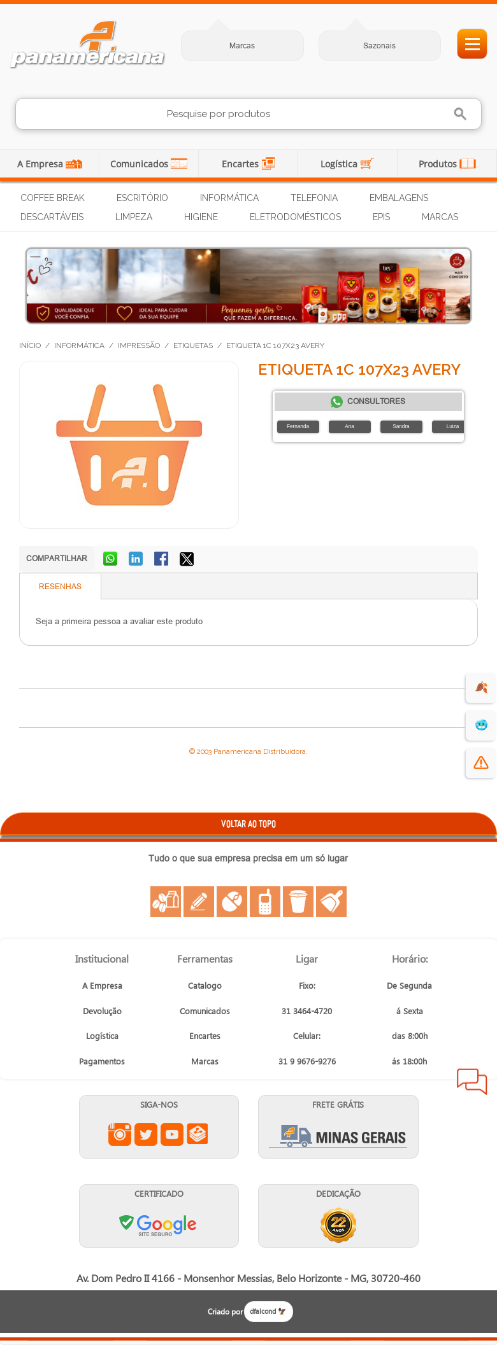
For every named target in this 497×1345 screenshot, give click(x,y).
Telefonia (314, 198)
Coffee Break (52, 198)
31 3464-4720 (307, 1010)
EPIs (381, 217)
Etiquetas (193, 345)
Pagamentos (102, 1061)
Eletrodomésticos (295, 217)
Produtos (439, 164)
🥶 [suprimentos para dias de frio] (481, 725)
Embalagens (399, 198)
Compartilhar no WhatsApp (111, 560)
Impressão (139, 345)
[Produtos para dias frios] (248, 285)
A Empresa (41, 164)
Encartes (241, 164)
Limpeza (133, 217)
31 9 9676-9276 (307, 1061)
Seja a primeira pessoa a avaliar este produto (119, 621)
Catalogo (205, 985)
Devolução (102, 1010)
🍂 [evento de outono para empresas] (481, 687)
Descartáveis (51, 217)
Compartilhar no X (188, 560)
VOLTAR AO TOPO (248, 824)
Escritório (142, 198)
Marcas (242, 45)
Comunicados (140, 164)
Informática (229, 198)
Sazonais (379, 45)
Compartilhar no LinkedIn (137, 560)
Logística (340, 164)
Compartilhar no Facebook (162, 560)
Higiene (201, 217)
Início (30, 345)
